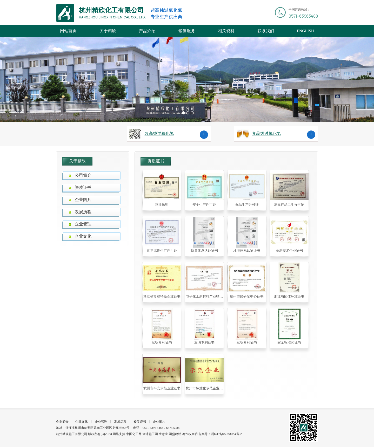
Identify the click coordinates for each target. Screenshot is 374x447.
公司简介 (83, 175)
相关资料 (226, 31)
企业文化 (83, 236)
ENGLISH (305, 31)
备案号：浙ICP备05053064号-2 (220, 434)
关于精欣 (107, 31)
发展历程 (83, 212)
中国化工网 (134, 434)
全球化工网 (150, 434)
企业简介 (62, 421)
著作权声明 (190, 434)
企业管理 (83, 224)
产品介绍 (147, 31)
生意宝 (163, 434)
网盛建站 (175, 434)
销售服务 (186, 31)
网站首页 (68, 31)
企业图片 (83, 199)
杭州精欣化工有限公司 (71, 434)
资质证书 (83, 187)
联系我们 (265, 31)
